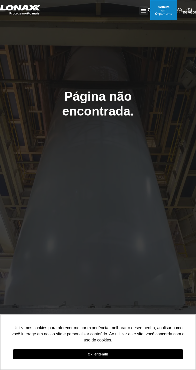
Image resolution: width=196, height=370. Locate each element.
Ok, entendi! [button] (98, 354)
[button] (143, 10)
